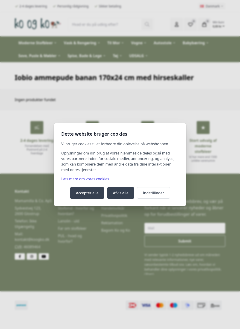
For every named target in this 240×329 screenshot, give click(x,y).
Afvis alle (121, 192)
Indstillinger (153, 192)
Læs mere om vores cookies (85, 178)
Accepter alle (87, 192)
